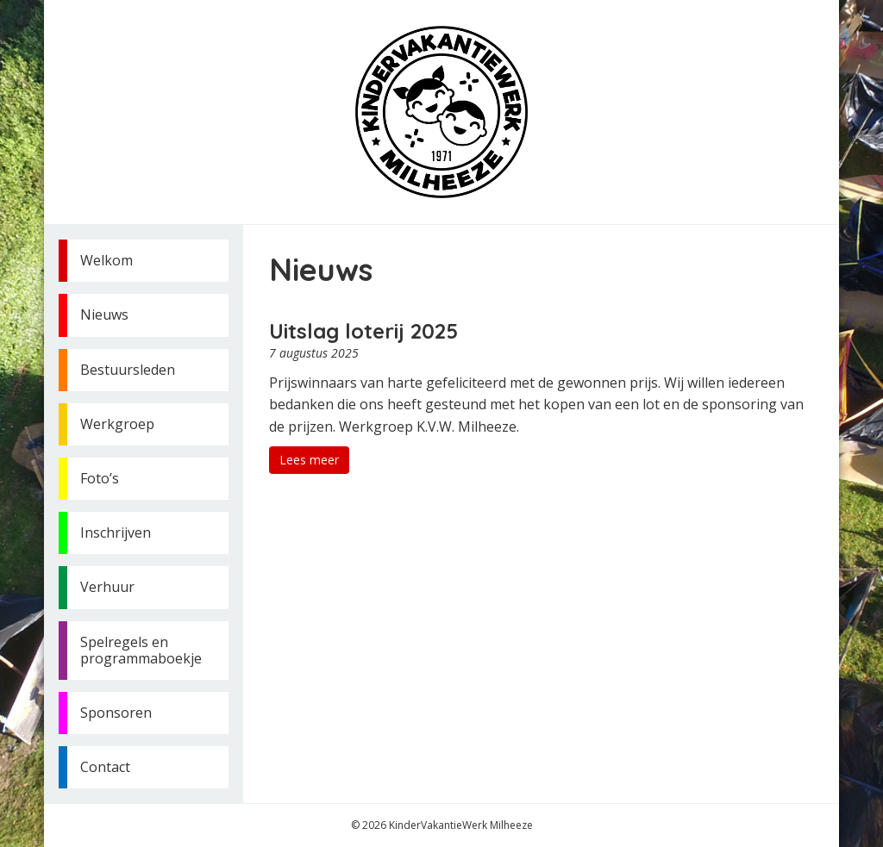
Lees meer (309, 460)
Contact (105, 766)
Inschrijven (115, 532)
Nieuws (104, 314)
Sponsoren (116, 712)
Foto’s (99, 478)
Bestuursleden (127, 369)
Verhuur (107, 586)
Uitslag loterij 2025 (363, 331)
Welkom (106, 260)
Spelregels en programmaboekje (141, 650)
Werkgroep (117, 423)
